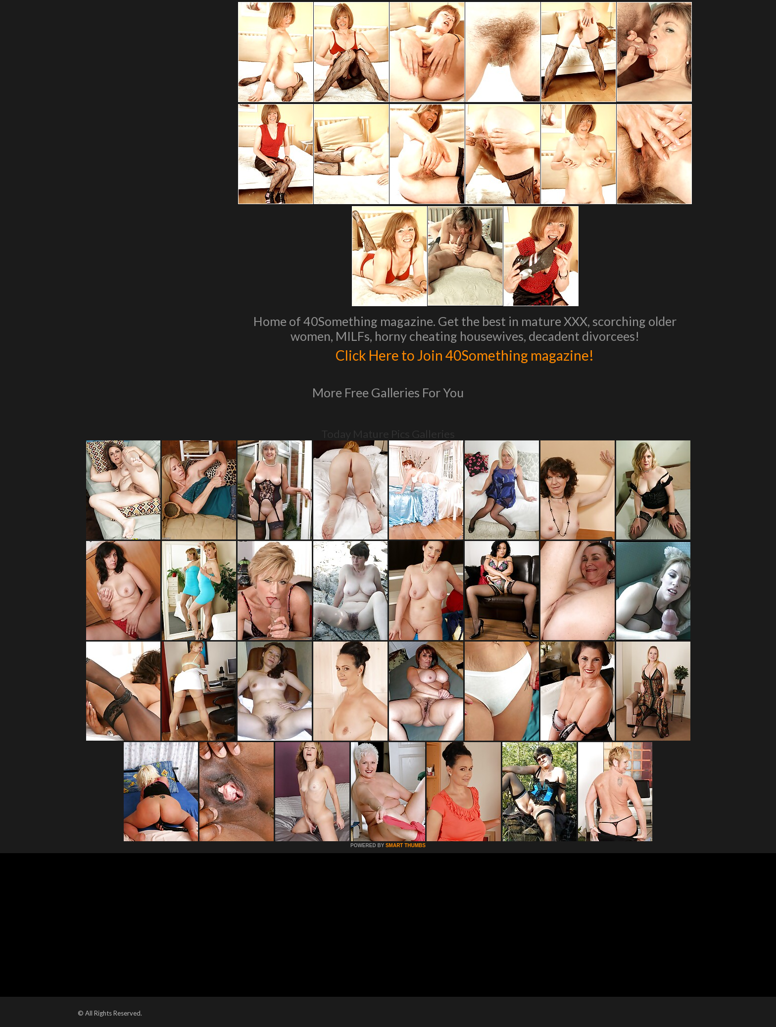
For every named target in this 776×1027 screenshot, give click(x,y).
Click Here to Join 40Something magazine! (465, 353)
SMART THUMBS (406, 845)
